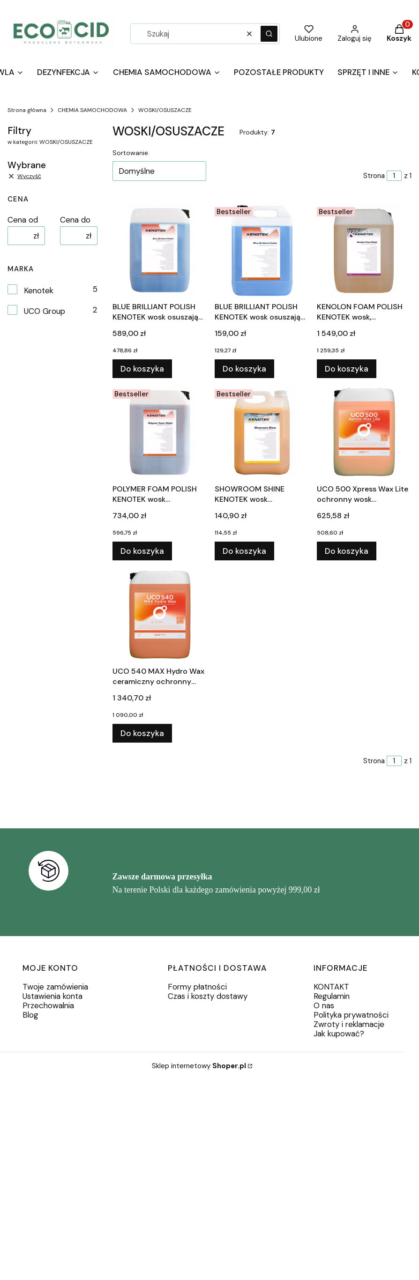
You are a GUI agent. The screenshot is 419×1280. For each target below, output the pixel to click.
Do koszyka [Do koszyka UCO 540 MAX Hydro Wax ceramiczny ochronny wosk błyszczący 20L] (142, 733)
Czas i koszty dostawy (207, 996)
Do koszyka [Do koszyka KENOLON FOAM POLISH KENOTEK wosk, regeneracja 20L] (346, 369)
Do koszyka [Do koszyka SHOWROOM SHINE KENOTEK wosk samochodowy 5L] (244, 551)
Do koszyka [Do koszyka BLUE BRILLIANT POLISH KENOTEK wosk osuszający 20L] (142, 369)
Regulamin (332, 996)
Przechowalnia (48, 1005)
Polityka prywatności (351, 1015)
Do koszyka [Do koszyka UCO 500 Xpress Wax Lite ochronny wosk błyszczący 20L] (346, 551)
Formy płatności (197, 987)
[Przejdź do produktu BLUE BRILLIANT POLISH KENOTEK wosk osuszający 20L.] (159, 250)
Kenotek (38, 290)
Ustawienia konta (52, 996)
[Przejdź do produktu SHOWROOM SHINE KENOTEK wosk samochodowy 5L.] (262, 432)
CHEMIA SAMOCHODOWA (92, 110)
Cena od (22, 219)
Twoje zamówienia (55, 987)
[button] (269, 34)
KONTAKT (331, 987)
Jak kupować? (339, 1033)
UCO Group (44, 311)
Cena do (75, 219)
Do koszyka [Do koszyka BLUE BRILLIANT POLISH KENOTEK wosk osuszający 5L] (244, 369)
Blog (30, 1015)
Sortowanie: (131, 153)
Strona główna (26, 110)
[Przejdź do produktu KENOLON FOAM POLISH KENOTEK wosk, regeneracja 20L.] (364, 250)
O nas (324, 1005)
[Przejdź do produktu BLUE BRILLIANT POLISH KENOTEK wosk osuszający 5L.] (262, 250)
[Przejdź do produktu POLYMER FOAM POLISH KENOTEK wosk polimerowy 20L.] (159, 432)
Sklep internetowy (199, 1066)
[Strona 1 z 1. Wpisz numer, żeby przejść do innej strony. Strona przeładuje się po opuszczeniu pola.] (394, 176)
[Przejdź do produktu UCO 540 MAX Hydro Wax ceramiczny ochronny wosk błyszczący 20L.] (159, 615)
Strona (374, 175)
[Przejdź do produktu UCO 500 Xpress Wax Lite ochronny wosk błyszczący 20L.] (364, 432)
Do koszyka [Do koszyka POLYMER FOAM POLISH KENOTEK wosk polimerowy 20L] (142, 551)
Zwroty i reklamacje (349, 1024)
